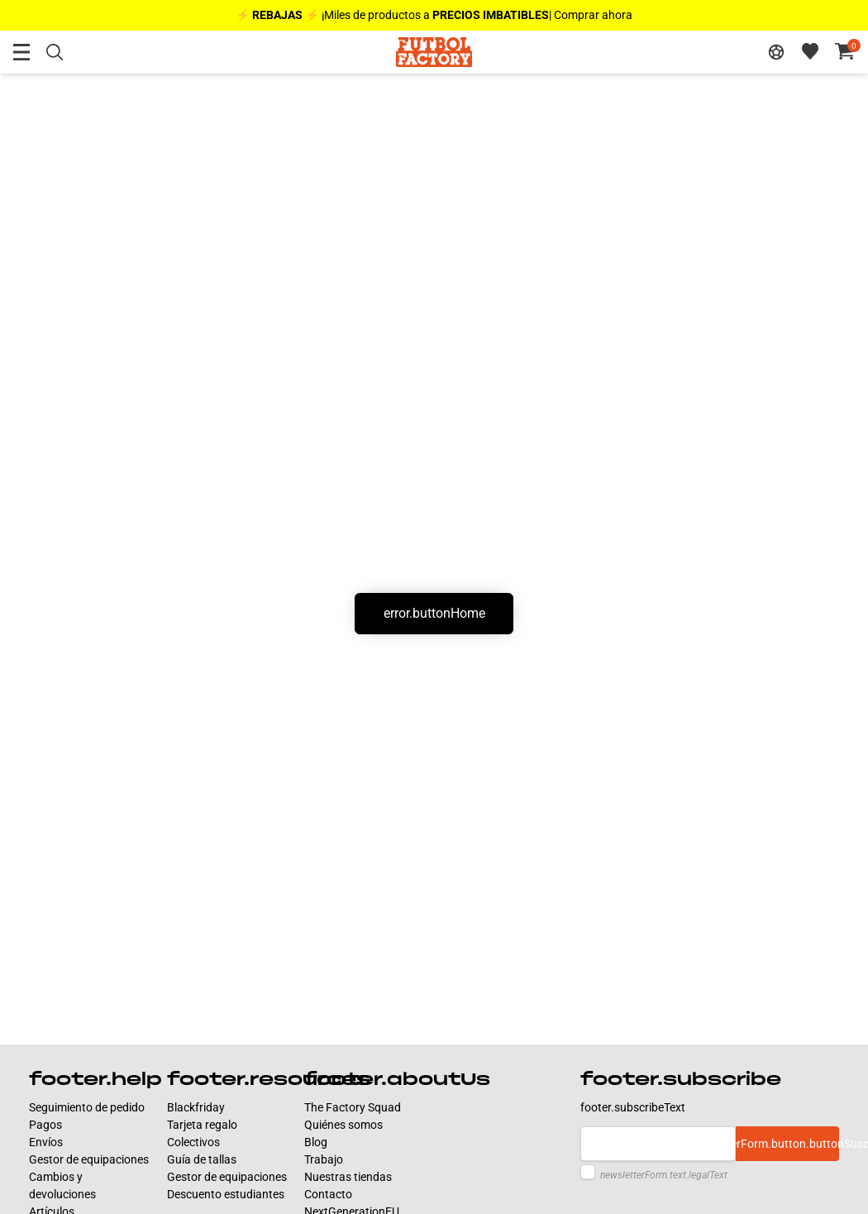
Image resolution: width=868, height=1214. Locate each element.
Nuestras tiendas (348, 1176)
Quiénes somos (343, 1124)
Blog (315, 1142)
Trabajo (323, 1159)
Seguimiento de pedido (87, 1107)
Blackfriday (196, 1107)
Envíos (46, 1142)
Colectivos (193, 1142)
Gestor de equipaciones (89, 1159)
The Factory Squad (352, 1107)
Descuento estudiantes (225, 1194)
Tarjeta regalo (202, 1124)
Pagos (45, 1124)
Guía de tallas (201, 1159)
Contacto (328, 1194)
